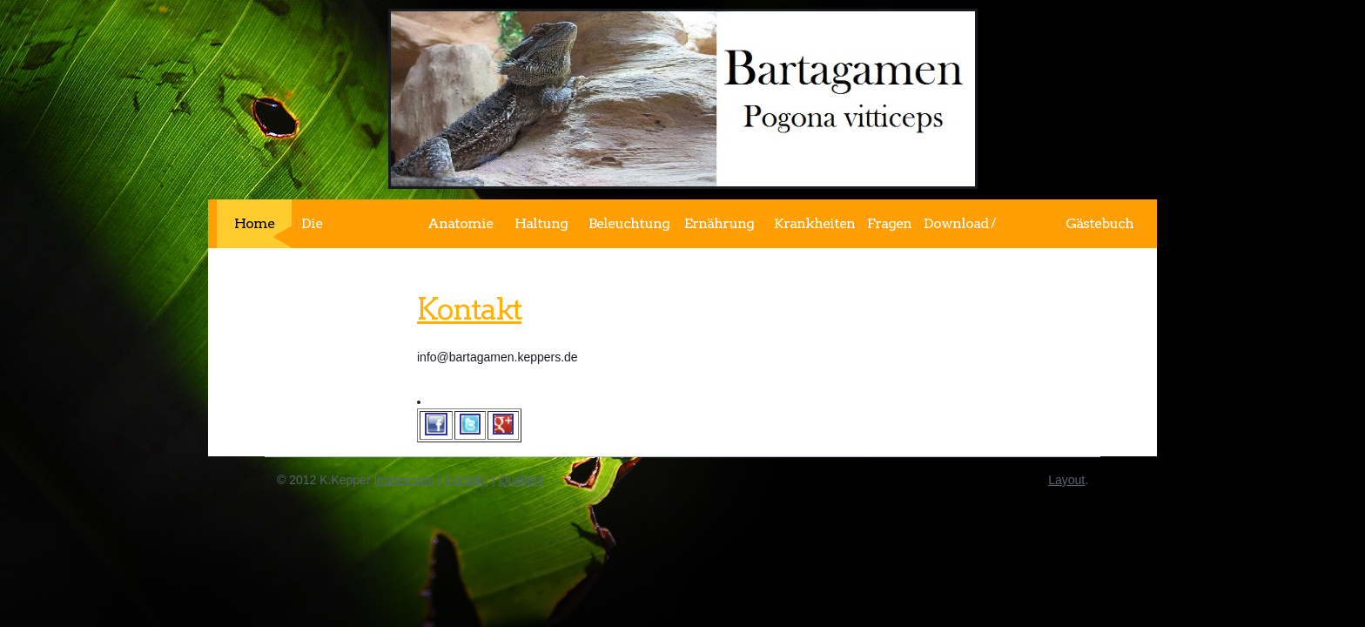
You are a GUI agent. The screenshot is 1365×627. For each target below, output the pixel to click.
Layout (1066, 480)
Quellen (520, 480)
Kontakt (469, 309)
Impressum (403, 480)
